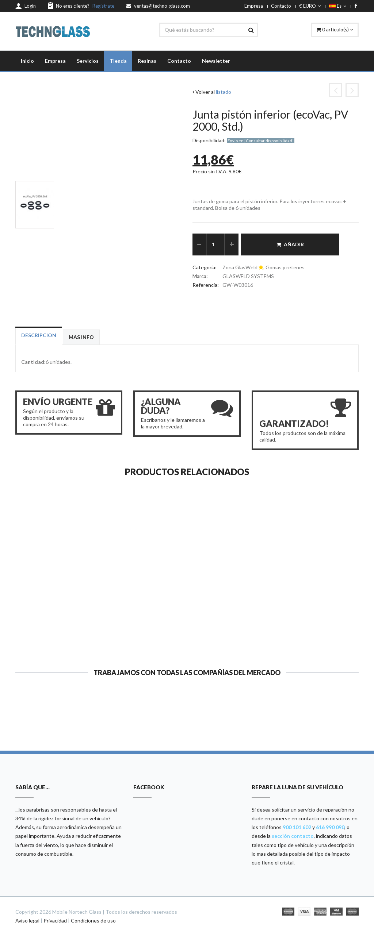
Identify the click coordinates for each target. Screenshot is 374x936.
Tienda (118, 61)
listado (223, 92)
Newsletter (216, 61)
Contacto (281, 6)
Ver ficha (54, 639)
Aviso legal (27, 920)
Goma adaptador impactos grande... (320, 607)
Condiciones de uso (93, 920)
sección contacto (293, 836)
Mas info (81, 337)
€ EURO (310, 6)
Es (337, 6)
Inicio (27, 61)
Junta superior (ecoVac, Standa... (54, 607)
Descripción (38, 335)
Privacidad (55, 920)
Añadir (290, 244)
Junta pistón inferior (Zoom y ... (142, 603)
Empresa (253, 6)
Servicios (88, 61)
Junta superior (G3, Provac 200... (231, 607)
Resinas (147, 61)
